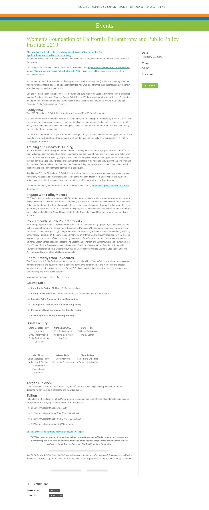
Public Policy (56, 495)
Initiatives (136, 7)
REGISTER (150, 86)
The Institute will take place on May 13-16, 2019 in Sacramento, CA (64, 52)
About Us (83, 7)
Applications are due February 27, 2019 (49, 55)
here (34, 141)
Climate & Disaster (104, 7)
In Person (54, 490)
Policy (123, 7)
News (161, 7)
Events (150, 7)
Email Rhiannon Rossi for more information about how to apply (55, 432)
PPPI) (77, 71)
